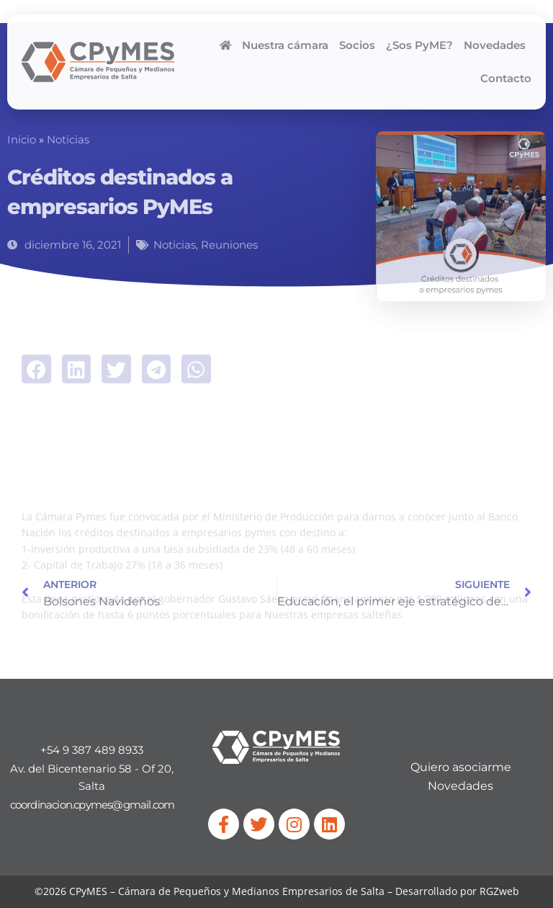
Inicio (21, 139)
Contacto (505, 78)
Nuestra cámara (285, 45)
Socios (357, 45)
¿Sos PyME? (419, 45)
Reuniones (229, 245)
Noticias (68, 139)
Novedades (495, 45)
